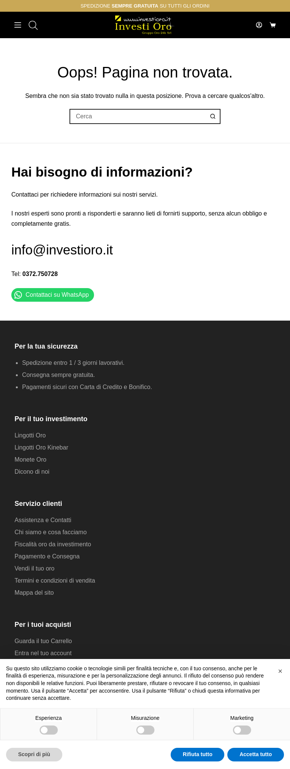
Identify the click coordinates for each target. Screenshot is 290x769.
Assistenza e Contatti (42, 520)
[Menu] (17, 25)
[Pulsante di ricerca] (213, 116)
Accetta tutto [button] (255, 754)
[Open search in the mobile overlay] (32, 25)
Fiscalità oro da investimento (52, 544)
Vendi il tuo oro (34, 568)
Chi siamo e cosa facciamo (50, 532)
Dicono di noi (31, 471)
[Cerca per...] (137, 116)
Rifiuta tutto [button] (198, 754)
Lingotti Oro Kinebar (41, 447)
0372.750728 (39, 274)
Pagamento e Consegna (47, 556)
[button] (280, 671)
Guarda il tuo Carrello (43, 641)
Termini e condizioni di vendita (54, 580)
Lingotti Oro (30, 435)
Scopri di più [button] (34, 754)
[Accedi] (259, 25)
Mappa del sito (34, 592)
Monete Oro (30, 459)
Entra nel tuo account (42, 653)
